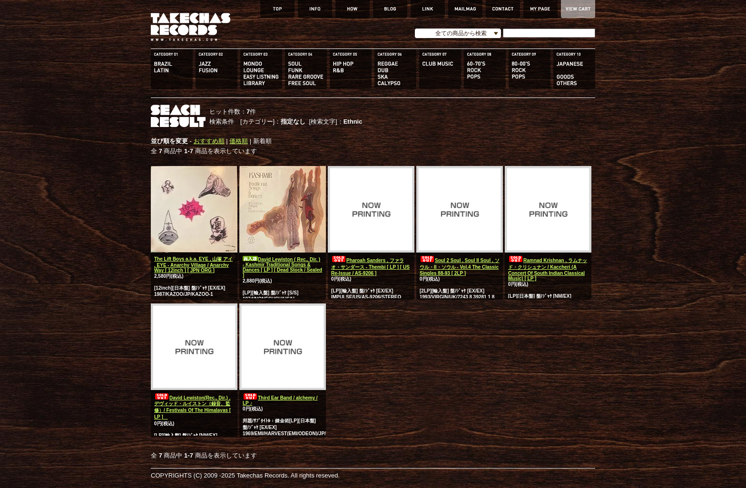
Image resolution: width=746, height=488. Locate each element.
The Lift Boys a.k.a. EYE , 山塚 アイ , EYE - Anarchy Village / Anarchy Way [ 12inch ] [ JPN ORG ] (193, 264)
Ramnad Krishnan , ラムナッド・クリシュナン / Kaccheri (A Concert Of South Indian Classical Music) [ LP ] (547, 269)
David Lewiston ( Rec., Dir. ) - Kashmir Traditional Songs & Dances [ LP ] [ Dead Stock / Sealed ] (282, 267)
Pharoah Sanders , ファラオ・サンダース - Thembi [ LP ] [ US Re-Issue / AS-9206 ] (370, 267)
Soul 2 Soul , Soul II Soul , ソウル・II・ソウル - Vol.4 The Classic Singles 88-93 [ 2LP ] (460, 267)
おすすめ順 (209, 141)
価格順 (238, 141)
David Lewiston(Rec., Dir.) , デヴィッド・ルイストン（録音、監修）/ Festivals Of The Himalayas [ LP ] (192, 407)
